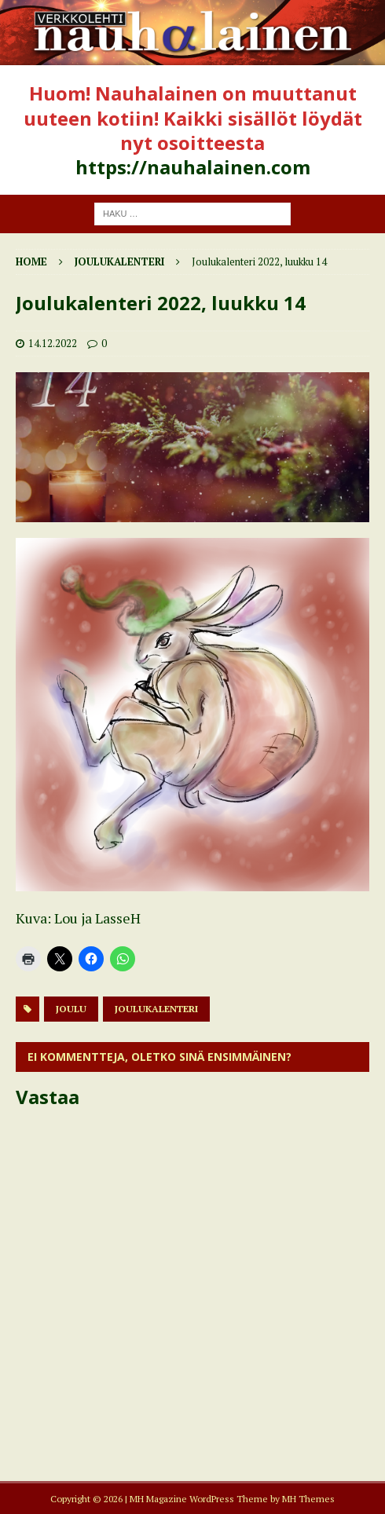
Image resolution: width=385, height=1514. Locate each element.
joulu (71, 1009)
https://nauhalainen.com (192, 167)
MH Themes (308, 1499)
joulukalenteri (156, 1009)
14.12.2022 (52, 343)
